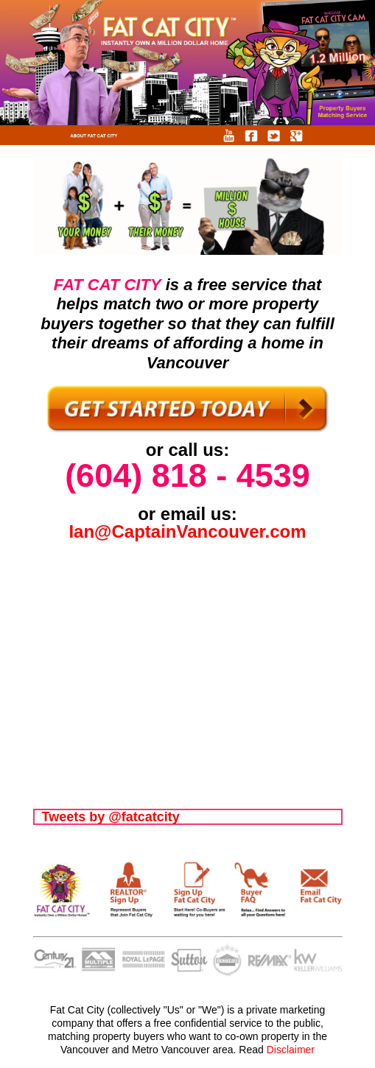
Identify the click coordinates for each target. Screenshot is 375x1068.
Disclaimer (291, 1049)
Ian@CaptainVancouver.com (187, 531)
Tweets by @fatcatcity (111, 816)
